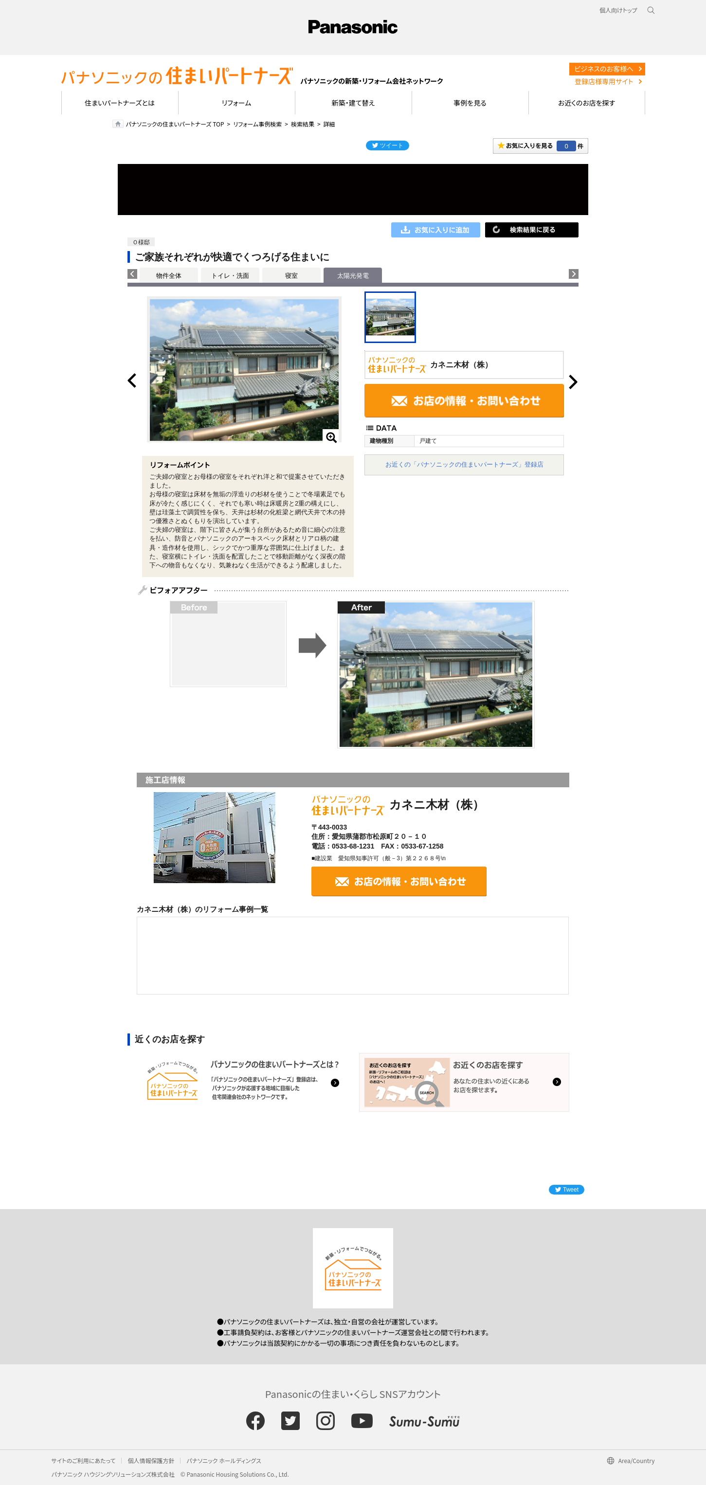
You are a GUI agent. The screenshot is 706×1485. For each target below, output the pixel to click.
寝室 (291, 275)
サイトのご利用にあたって (84, 1460)
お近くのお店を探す (586, 103)
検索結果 (302, 124)
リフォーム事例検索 (257, 124)
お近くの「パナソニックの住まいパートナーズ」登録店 (464, 464)
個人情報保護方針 (150, 1460)
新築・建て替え (353, 103)
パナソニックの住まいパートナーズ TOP (175, 124)
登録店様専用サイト (604, 81)
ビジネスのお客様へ (604, 68)
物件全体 (168, 275)
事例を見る (469, 103)
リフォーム (237, 103)
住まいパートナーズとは (120, 103)
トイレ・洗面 (230, 275)
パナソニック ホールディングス (223, 1460)
